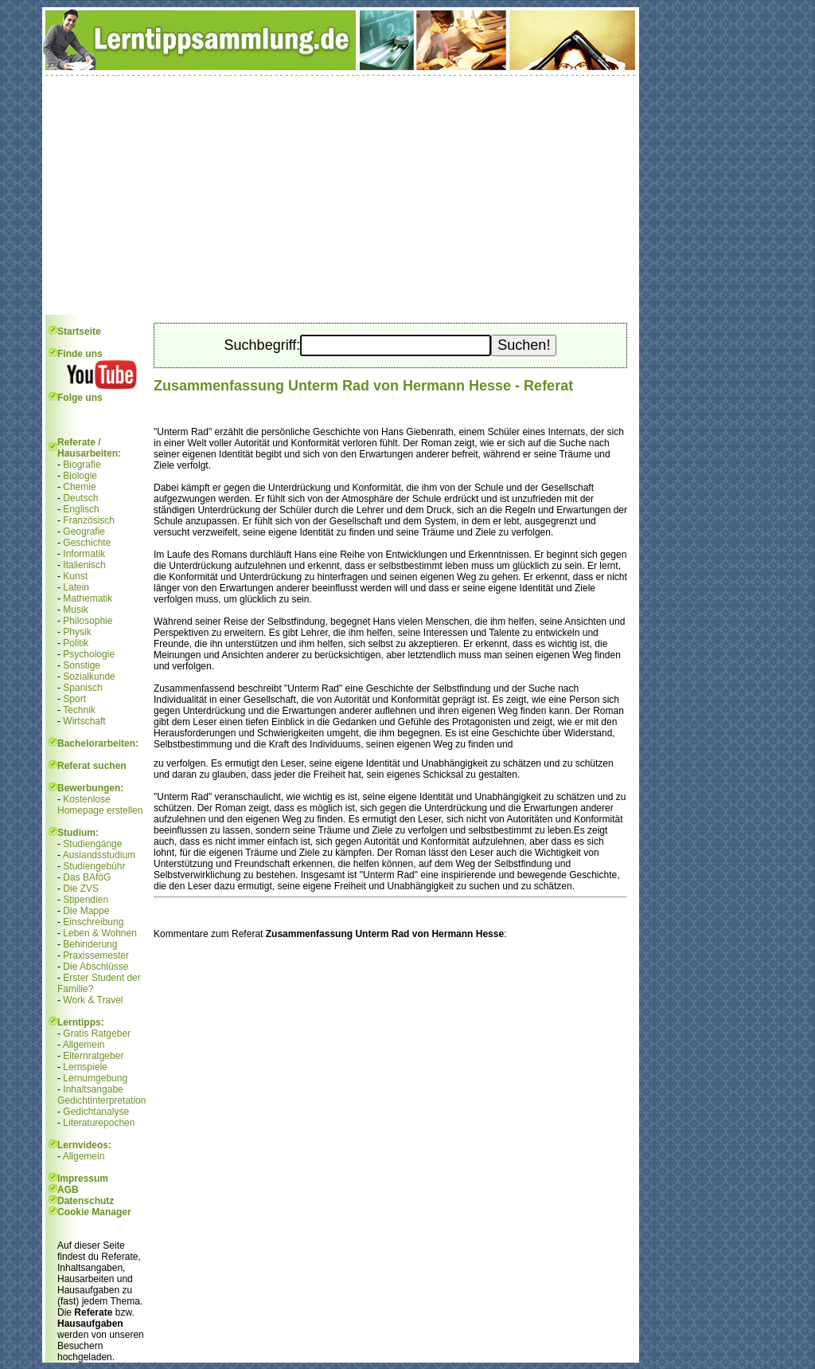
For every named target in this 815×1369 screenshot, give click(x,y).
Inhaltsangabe (93, 1089)
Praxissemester (96, 955)
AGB (68, 1189)
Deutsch (80, 498)
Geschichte (87, 542)
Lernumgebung (95, 1078)
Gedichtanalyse (96, 1111)
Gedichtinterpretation (101, 1100)
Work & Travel (93, 1000)
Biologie (80, 475)
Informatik (84, 553)
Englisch (81, 509)
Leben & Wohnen (100, 933)
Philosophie (87, 620)
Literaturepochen (99, 1122)
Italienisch (84, 565)
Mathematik (87, 598)
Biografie (81, 464)
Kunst (75, 576)
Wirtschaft (84, 721)
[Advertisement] (340, 195)
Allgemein (84, 1044)
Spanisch (82, 687)
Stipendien (85, 899)
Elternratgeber (93, 1055)
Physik (77, 631)
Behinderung (90, 944)
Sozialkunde (89, 676)
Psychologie (89, 654)
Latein (76, 587)
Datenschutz (85, 1200)
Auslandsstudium (99, 855)
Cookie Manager (94, 1212)
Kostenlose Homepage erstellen (99, 805)
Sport (74, 698)
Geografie (84, 531)
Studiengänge (92, 843)
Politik (75, 643)
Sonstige (81, 665)
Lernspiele (85, 1067)
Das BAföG (87, 877)
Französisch (89, 520)
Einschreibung (93, 922)
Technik (79, 710)
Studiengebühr (94, 866)
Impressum (82, 1178)
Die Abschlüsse (95, 966)
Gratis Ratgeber (97, 1033)
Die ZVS (81, 888)
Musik (75, 609)
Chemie (79, 486)
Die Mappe (86, 910)
